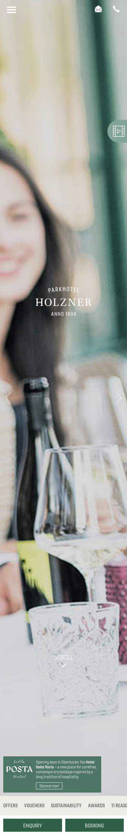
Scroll (63, 660)
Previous (8, 397)
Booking (94, 825)
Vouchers (34, 806)
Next (119, 397)
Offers (10, 806)
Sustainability (66, 806)
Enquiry (32, 825)
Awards (96, 806)
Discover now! (49, 785)
